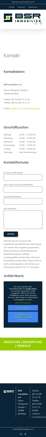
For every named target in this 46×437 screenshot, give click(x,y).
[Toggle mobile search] (36, 23)
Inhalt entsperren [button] (23, 308)
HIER (28, 267)
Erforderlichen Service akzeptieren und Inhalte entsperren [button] (23, 317)
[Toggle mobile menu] (41, 23)
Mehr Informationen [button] (23, 303)
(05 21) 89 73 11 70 (27, 2)
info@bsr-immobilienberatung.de (25, 108)
